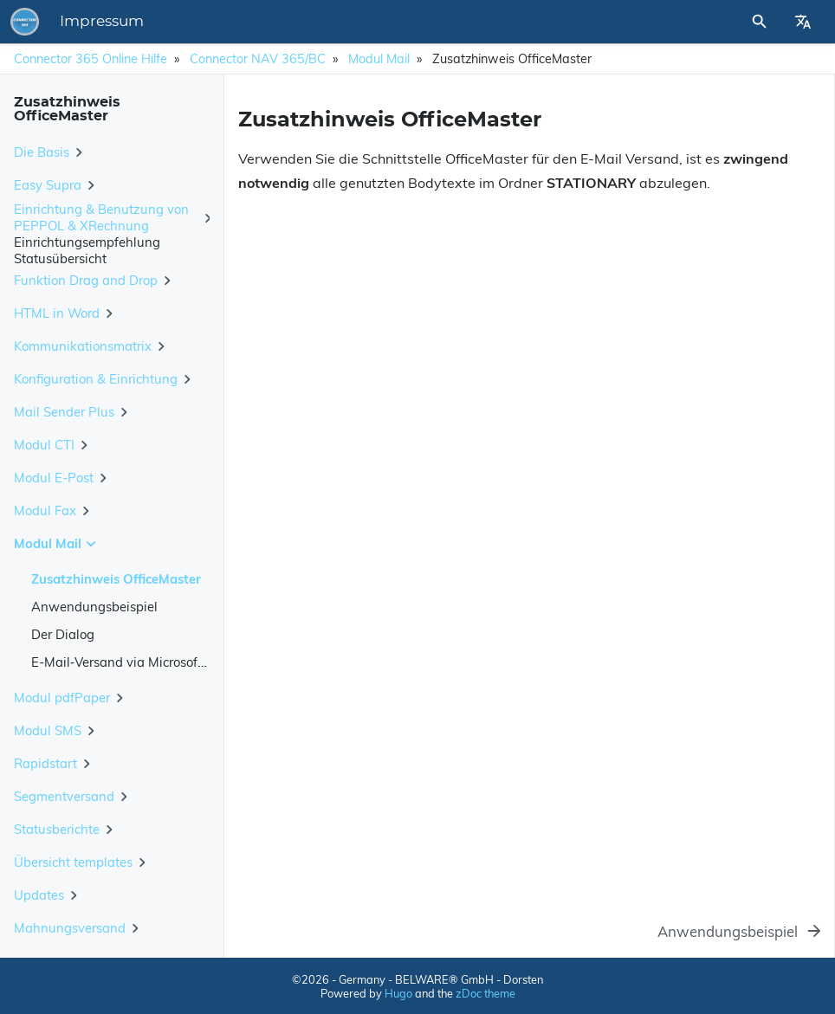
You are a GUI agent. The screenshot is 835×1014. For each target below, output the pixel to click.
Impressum (343, 22)
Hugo (398, 993)
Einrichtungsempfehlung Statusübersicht (87, 250)
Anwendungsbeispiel (94, 606)
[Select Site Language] (803, 21)
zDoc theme (485, 993)
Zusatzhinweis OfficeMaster (116, 579)
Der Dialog (62, 634)
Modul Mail (379, 59)
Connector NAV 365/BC (258, 59)
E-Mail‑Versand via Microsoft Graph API (149, 662)
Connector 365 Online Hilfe (90, 59)
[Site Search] (713, 21)
